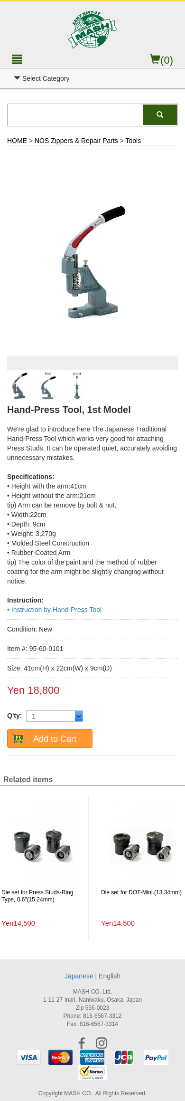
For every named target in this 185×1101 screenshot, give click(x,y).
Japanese (79, 976)
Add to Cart (54, 739)
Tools (133, 140)
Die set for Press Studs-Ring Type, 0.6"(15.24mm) (37, 896)
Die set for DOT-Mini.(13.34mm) (141, 892)
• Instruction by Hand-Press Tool (54, 609)
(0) (161, 60)
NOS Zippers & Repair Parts (76, 140)
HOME (17, 140)
